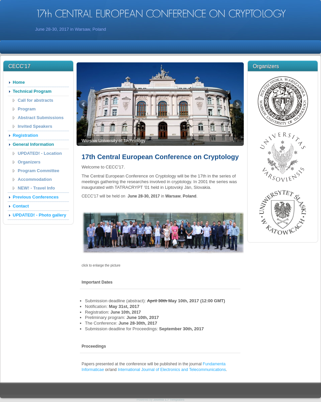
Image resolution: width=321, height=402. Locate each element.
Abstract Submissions (41, 117)
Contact (21, 206)
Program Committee (38, 170)
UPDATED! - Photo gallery (39, 215)
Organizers (29, 161)
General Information (33, 144)
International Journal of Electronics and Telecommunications (172, 369)
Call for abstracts (35, 100)
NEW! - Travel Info (36, 187)
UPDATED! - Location (40, 153)
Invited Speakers (35, 126)
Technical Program (32, 91)
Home (19, 82)
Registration (25, 135)
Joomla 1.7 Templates (169, 399)
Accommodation (35, 179)
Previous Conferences (36, 196)
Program (26, 108)
